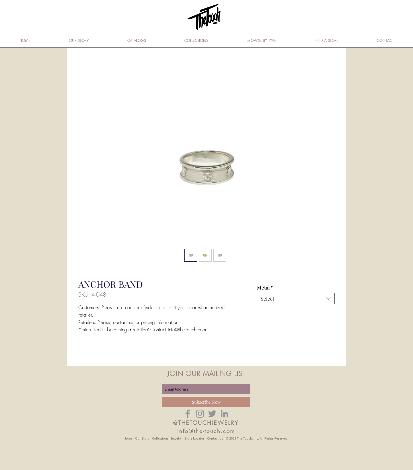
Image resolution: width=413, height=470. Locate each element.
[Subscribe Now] (206, 402)
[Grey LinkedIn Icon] (224, 413)
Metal (265, 287)
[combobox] (296, 298)
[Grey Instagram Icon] (200, 413)
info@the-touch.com (206, 431)
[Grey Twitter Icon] (212, 413)
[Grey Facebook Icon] (187, 413)
